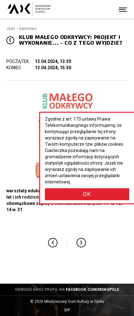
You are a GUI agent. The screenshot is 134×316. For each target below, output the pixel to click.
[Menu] (123, 9)
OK (87, 194)
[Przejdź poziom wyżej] (10, 40)
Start (11, 28)
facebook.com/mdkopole (92, 289)
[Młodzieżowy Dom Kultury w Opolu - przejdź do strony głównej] (29, 9)
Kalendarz (28, 28)
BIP (73, 310)
